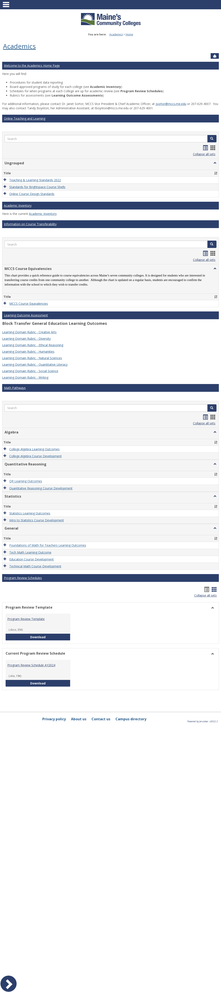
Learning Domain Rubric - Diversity (26, 338)
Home (129, 34)
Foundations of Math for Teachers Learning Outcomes (47, 545)
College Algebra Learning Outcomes (34, 449)
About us (78, 719)
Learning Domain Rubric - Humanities (28, 351)
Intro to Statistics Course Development (36, 520)
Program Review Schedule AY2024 (31, 665)
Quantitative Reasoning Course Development (41, 488)
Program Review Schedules (23, 578)
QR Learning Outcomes (25, 481)
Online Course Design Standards (31, 194)
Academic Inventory (18, 205)
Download (50, 637)
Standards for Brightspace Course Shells (37, 187)
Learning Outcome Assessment (26, 315)
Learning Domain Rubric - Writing (25, 377)
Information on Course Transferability (30, 224)
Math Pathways (15, 388)
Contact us (101, 719)
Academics (116, 34)
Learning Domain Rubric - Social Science (30, 371)
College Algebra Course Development (35, 456)
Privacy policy (54, 719)
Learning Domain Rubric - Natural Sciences (32, 358)
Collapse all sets (204, 154)
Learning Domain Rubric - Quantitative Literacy (35, 364)
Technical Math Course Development (35, 566)
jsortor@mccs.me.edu (171, 104)
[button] (211, 138)
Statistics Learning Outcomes (29, 513)
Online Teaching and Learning (24, 118)
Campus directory (130, 719)
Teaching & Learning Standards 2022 (35, 180)
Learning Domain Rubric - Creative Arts (29, 332)
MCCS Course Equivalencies (28, 304)
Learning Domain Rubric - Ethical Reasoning (32, 345)
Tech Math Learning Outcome (30, 552)
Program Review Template (26, 619)
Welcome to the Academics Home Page (32, 65)
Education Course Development (31, 559)
